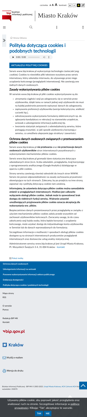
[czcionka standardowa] (50, 5)
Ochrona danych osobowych (15, 264)
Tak (39, 413)
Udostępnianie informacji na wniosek (19, 269)
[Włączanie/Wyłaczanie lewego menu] (4, 40)
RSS (4, 297)
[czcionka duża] (56, 4)
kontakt (61, 247)
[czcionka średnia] (53, 5)
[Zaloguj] (83, 28)
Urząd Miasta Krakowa (52, 386)
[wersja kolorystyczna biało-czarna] (74, 5)
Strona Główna (20, 38)
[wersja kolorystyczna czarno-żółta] (79, 5)
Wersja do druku (13, 371)
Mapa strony (8, 293)
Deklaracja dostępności (13, 280)
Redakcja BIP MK (10, 318)
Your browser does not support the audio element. (31, 57)
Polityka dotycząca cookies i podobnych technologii (26, 285)
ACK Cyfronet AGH (69, 386)
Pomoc (6, 310)
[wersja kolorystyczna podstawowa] (70, 5)
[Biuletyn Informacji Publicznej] (43, 333)
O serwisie (7, 306)
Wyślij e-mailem (13, 358)
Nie (48, 413)
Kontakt (6, 322)
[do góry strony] (83, 385)
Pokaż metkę (17, 258)
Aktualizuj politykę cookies (29, 65)
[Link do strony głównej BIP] (43, 16)
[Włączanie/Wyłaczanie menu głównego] (4, 28)
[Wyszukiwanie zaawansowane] (31, 27)
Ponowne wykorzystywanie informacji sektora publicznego (29, 275)
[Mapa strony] (57, 28)
